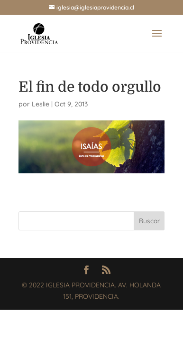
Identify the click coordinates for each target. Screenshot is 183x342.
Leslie (40, 104)
